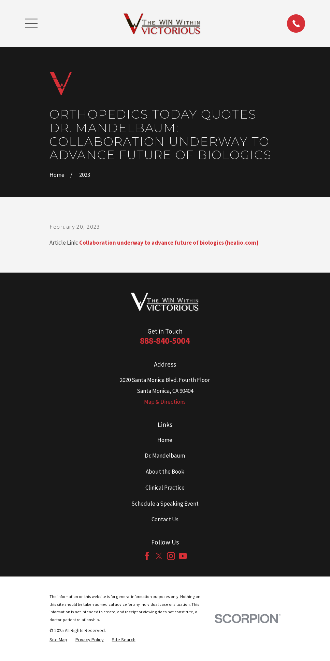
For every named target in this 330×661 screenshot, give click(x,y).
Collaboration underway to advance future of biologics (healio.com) (169, 242)
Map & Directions (165, 401)
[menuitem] (58, 639)
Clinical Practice (165, 487)
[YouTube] (183, 556)
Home (164, 440)
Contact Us (165, 519)
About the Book (165, 471)
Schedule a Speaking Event (165, 503)
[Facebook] (147, 556)
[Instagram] (171, 556)
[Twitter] (159, 556)
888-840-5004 (165, 340)
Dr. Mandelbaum (165, 455)
